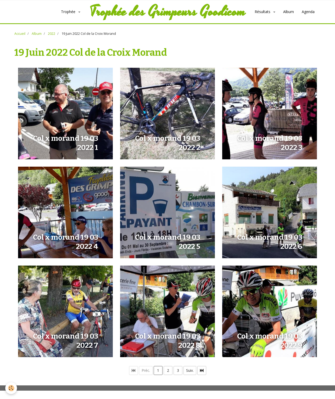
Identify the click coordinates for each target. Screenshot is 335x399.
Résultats (263, 11)
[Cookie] (11, 388)
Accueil (19, 33)
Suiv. (190, 370)
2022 (51, 33)
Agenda (308, 11)
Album (288, 11)
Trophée (68, 11)
